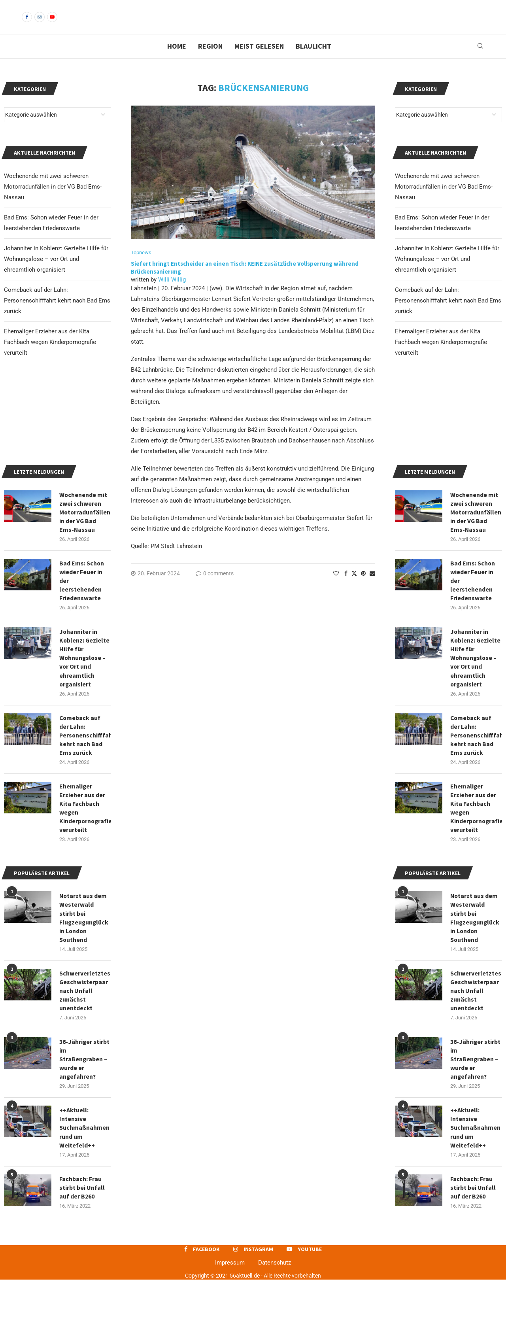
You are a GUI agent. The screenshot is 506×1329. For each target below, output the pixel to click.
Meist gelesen (259, 59)
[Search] (480, 60)
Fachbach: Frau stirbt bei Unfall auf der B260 (473, 1237)
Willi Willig (172, 293)
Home (176, 59)
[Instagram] (39, 24)
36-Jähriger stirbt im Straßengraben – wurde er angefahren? (475, 1107)
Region (210, 59)
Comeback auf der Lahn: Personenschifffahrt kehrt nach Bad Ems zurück (448, 314)
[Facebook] (27, 24)
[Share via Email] (372, 587)
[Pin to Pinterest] (363, 587)
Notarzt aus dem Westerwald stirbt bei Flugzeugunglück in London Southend (475, 964)
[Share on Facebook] (345, 587)
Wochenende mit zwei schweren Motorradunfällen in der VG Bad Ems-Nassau (444, 200)
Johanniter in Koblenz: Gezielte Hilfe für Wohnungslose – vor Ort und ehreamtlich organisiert (447, 272)
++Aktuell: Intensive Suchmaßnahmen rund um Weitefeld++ (475, 1176)
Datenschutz (274, 1312)
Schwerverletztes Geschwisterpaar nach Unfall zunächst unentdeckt (475, 1038)
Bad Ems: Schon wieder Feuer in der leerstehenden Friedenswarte (472, 625)
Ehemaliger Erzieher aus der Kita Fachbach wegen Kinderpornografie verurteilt (441, 355)
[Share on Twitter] (354, 586)
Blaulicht (313, 59)
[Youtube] (52, 24)
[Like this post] (336, 587)
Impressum (230, 1312)
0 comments (215, 587)
